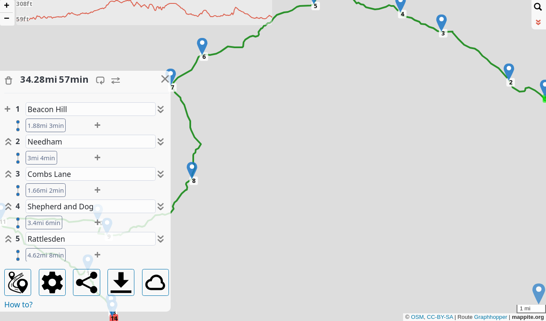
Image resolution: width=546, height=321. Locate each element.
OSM (417, 317)
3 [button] (443, 33)
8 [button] (193, 180)
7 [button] (172, 87)
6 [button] (204, 56)
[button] (508, 72)
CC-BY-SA (440, 317)
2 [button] (510, 82)
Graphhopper (490, 317)
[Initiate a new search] (537, 6)
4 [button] (402, 14)
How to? (18, 304)
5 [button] (315, 6)
